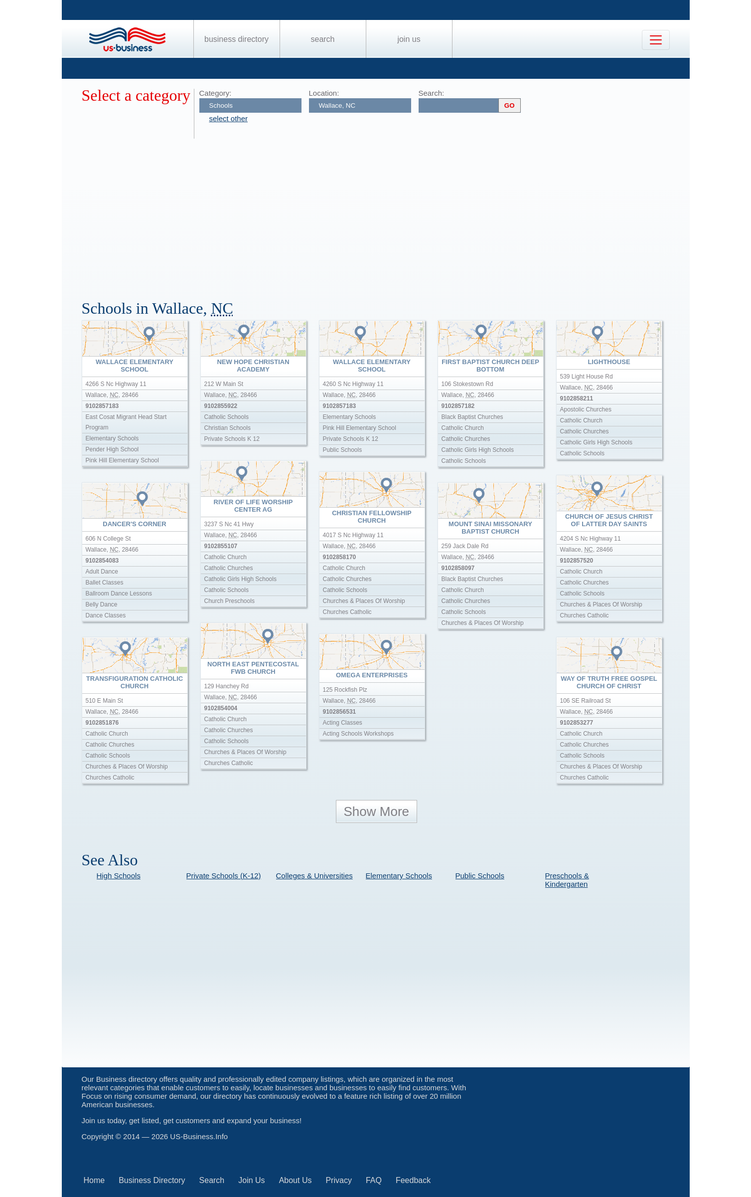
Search (322, 39)
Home (94, 1180)
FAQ (374, 1180)
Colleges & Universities (314, 875)
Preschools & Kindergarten (567, 879)
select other (228, 118)
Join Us (408, 39)
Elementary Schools (399, 875)
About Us (295, 1180)
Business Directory (236, 39)
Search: (432, 93)
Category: (215, 93)
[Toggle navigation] (656, 40)
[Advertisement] (381, 213)
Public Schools (479, 875)
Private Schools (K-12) (223, 875)
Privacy (338, 1180)
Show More (377, 811)
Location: (324, 93)
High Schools (119, 875)
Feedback (413, 1180)
